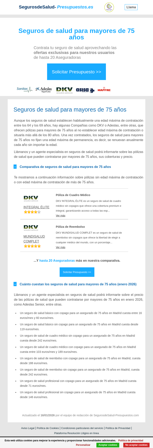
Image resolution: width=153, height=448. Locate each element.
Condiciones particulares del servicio (82, 428)
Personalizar (83, 445)
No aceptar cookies (136, 445)
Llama (131, 7)
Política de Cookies (48, 428)
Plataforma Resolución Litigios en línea (76, 433)
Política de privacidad (130, 440)
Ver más (60, 215)
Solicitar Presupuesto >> (76, 71)
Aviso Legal (27, 428)
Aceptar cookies (107, 445)
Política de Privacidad (118, 428)
